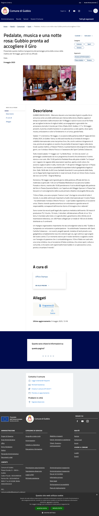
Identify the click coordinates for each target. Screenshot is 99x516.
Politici (3, 450)
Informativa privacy (56, 477)
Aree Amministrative (8, 440)
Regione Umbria (6, 2)
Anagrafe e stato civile (33, 436)
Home (5, 26)
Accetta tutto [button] (42, 508)
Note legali (53, 481)
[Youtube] (73, 10)
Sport (29, 26)
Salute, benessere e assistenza (60, 439)
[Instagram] (78, 10)
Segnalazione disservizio (34, 471)
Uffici (3, 443)
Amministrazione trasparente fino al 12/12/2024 (59, 472)
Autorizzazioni (30, 440)
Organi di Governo (7, 436)
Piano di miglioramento (57, 488)
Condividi (79, 36)
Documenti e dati (7, 457)
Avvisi (76, 443)
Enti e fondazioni (6, 447)
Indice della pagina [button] (11, 107)
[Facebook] (68, 10)
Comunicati (21, 26)
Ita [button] (81, 3)
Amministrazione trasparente (59, 468)
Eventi (76, 456)
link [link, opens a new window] (68, 504)
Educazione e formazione (34, 449)
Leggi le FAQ (30, 475)
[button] (49, 513)
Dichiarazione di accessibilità (59, 484)
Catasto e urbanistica (33, 445)
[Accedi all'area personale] (90, 3)
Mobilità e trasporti (56, 436)
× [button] (97, 495)
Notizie (76, 436)
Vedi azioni (88, 36)
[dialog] (49, 504)
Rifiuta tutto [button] (57, 508)
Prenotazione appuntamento (35, 468)
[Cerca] (95, 10)
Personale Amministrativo (10, 454)
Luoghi (76, 453)
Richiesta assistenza (32, 478)
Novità (12, 26)
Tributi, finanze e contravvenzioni (55, 444)
